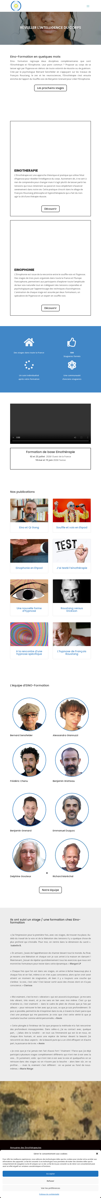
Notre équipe (50, 890)
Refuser (50, 1181)
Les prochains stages (50, 88)
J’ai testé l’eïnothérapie (72, 568)
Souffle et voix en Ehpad (71, 527)
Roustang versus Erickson (72, 609)
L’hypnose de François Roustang (71, 652)
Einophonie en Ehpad (29, 568)
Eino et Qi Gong (29, 527)
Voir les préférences (50, 1188)
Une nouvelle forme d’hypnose (29, 609)
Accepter (50, 1173)
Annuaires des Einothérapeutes (25, 1147)
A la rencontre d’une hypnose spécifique (29, 652)
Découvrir (50, 209)
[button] (97, 1153)
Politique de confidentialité (49, 1194)
